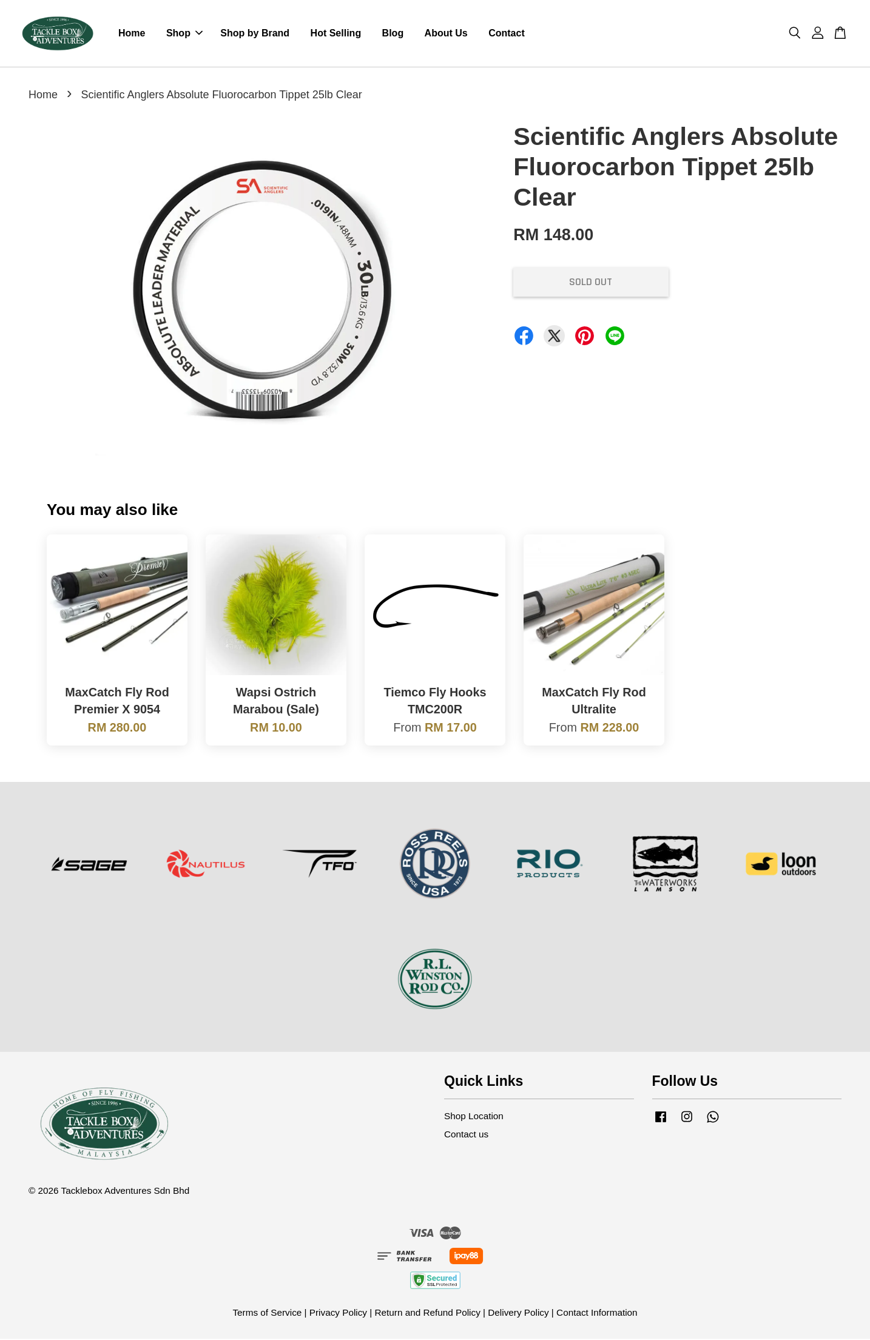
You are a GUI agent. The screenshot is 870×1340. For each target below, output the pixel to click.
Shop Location (474, 1117)
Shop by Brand (254, 34)
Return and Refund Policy (427, 1313)
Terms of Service (267, 1313)
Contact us (466, 1135)
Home (131, 34)
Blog (393, 34)
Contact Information (597, 1313)
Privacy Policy (338, 1313)
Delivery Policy (518, 1313)
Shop (184, 34)
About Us (446, 34)
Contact (506, 34)
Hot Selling (336, 34)
